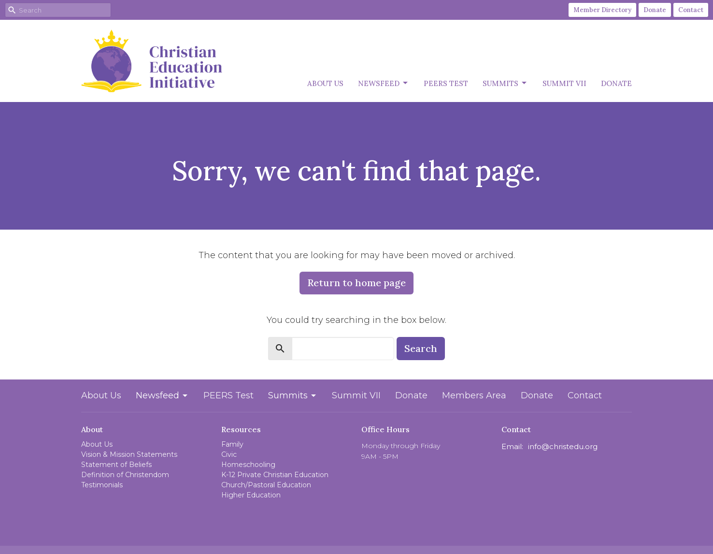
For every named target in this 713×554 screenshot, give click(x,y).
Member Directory (602, 10)
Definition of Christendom (125, 474)
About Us (325, 83)
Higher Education (251, 495)
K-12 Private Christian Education (274, 474)
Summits (505, 83)
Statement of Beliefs (116, 464)
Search (420, 348)
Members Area (474, 395)
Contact (690, 10)
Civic (229, 454)
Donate (654, 10)
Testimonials (102, 485)
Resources (241, 429)
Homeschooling (248, 464)
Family (232, 444)
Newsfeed (383, 83)
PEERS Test (446, 83)
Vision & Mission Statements (129, 454)
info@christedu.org (563, 446)
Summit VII (564, 83)
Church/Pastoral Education (266, 485)
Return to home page (356, 283)
